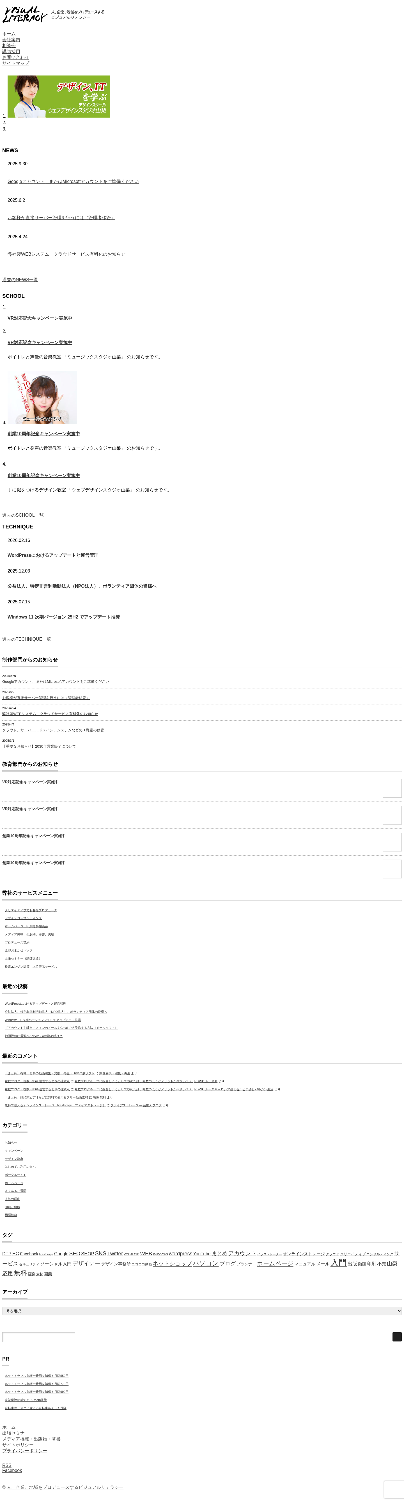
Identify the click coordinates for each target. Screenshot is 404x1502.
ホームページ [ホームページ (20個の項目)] (275, 1263)
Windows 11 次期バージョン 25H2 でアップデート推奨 (64, 617)
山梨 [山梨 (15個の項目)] (392, 1264)
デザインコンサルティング (23, 918)
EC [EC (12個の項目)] (15, 1253)
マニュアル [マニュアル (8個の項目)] (304, 1264)
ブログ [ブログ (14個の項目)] (228, 1264)
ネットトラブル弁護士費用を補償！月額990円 (36, 1391)
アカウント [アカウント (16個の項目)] (242, 1253)
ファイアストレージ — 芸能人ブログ (136, 1105)
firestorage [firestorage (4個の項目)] (46, 1254)
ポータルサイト (15, 1174)
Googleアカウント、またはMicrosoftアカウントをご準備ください (73, 181)
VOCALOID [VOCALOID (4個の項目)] (131, 1254)
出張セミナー (15, 1433)
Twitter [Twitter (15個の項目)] (115, 1253)
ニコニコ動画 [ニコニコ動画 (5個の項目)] (142, 1264)
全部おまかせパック (19, 950)
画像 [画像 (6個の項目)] (31, 1274)
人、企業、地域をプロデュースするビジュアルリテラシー (65, 1487)
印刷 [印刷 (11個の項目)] (371, 1264)
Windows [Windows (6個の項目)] (160, 1254)
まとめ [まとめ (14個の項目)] (220, 1253)
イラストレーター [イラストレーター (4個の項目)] (269, 1254)
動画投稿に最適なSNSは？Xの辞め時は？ (34, 1036)
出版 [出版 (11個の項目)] (352, 1264)
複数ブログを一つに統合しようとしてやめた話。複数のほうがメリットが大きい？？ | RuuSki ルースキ (146, 1081)
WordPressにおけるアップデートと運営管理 (53, 555)
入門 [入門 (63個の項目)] (338, 1262)
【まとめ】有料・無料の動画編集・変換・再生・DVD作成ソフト (50, 1073)
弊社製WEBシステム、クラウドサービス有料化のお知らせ (66, 254)
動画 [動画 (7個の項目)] (362, 1264)
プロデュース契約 (17, 942)
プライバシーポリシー (24, 1450)
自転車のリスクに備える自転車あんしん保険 (35, 1408)
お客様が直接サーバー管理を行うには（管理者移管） (61, 217)
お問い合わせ (15, 57)
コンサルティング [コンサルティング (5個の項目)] (379, 1254)
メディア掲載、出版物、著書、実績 (29, 934)
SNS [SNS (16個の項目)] (100, 1253)
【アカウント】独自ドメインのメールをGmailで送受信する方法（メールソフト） (61, 1027)
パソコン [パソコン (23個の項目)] (206, 1263)
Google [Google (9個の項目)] (61, 1253)
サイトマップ (15, 63)
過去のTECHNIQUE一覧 (26, 639)
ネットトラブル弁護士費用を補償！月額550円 (36, 1375)
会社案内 (11, 39)
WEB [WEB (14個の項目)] (146, 1253)
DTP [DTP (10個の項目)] (7, 1253)
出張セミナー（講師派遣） (23, 958)
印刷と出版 (12, 1207)
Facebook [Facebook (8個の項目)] (29, 1254)
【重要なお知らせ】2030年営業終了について (39, 746)
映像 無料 (99, 1097)
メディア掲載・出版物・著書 (31, 1439)
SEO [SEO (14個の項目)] (75, 1253)
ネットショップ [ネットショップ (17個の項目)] (172, 1263)
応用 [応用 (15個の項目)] (7, 1273)
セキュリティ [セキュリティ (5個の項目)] (29, 1264)
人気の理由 (12, 1199)
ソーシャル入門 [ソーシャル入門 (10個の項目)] (56, 1263)
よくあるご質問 (15, 1190)
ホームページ (14, 1183)
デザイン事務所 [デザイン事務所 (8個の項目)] (116, 1264)
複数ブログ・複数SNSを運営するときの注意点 (37, 1081)
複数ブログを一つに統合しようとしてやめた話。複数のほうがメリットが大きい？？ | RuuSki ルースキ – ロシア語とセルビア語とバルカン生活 (174, 1089)
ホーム (9, 33)
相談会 (9, 45)
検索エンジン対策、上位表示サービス (31, 966)
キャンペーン (14, 1150)
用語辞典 (11, 1215)
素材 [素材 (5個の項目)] (39, 1274)
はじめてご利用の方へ (20, 1166)
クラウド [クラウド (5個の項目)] (332, 1254)
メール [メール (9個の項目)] (323, 1263)
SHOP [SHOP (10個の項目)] (87, 1253)
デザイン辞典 (14, 1158)
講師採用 (11, 51)
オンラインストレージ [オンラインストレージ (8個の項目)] (304, 1254)
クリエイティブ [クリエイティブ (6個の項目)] (353, 1254)
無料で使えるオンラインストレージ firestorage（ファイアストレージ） (55, 1105)
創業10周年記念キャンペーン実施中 (44, 433)
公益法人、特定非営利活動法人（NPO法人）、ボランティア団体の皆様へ (82, 586)
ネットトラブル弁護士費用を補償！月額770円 (36, 1384)
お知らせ (11, 1142)
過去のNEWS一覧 (20, 279)
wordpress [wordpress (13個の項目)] (180, 1253)
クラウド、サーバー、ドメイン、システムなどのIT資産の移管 (53, 730)
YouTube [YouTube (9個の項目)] (202, 1253)
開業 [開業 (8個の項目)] (48, 1274)
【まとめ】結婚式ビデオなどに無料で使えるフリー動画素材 (46, 1097)
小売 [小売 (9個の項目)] (381, 1263)
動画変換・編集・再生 (114, 1073)
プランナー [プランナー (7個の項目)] (246, 1264)
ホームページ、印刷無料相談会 (26, 926)
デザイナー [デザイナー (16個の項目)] (86, 1263)
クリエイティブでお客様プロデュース (31, 910)
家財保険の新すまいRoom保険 (26, 1400)
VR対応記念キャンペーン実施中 (40, 318)
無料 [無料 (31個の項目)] (20, 1273)
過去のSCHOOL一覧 (23, 515)
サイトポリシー (18, 1445)
